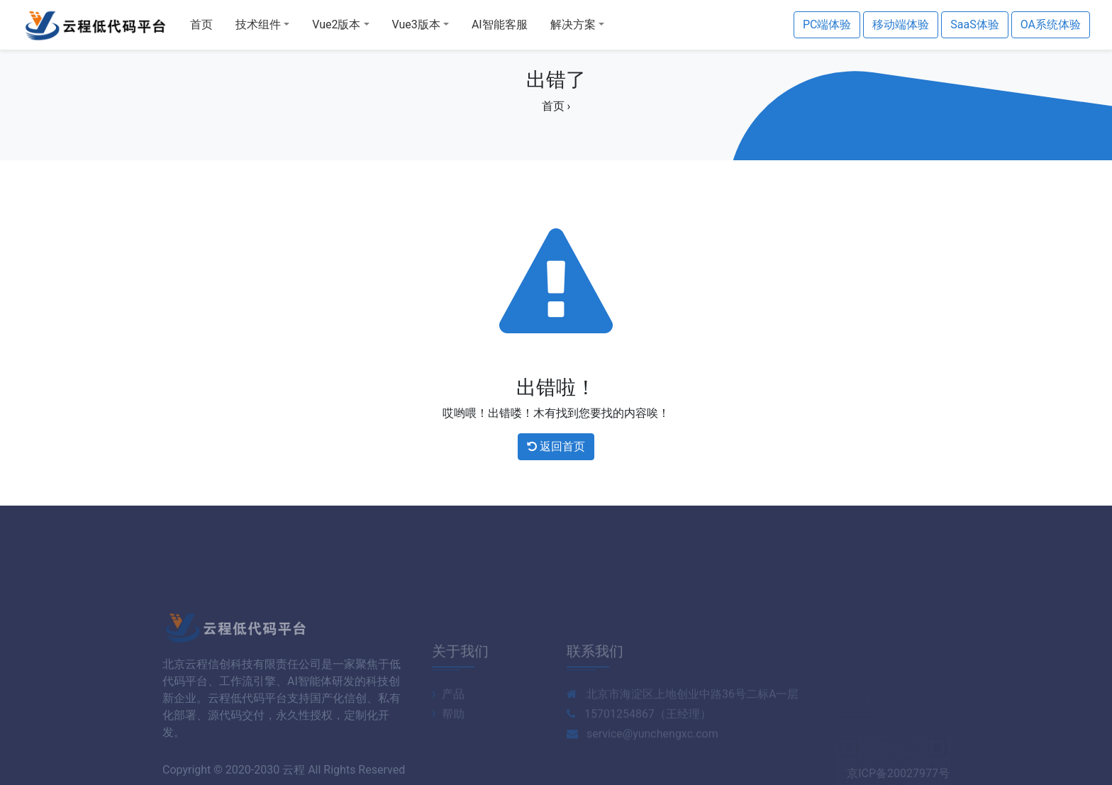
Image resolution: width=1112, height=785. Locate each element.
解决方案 (573, 24)
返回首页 (556, 446)
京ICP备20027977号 (898, 777)
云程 (293, 773)
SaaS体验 (974, 24)
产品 (448, 727)
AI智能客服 (500, 24)
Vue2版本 (336, 24)
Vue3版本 (416, 24)
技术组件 (258, 24)
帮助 (448, 747)
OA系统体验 (1051, 24)
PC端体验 (827, 24)
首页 (201, 24)
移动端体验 (900, 24)
